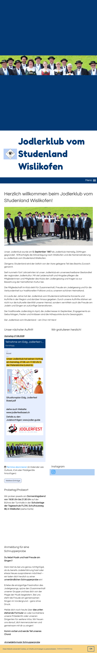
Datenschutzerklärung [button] (64, 649)
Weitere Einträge (13, 481)
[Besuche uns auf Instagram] (53, 472)
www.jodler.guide (31, 420)
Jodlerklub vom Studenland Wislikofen (51, 154)
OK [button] (91, 649)
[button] (24, 400)
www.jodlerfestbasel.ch (18, 412)
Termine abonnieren (17, 467)
